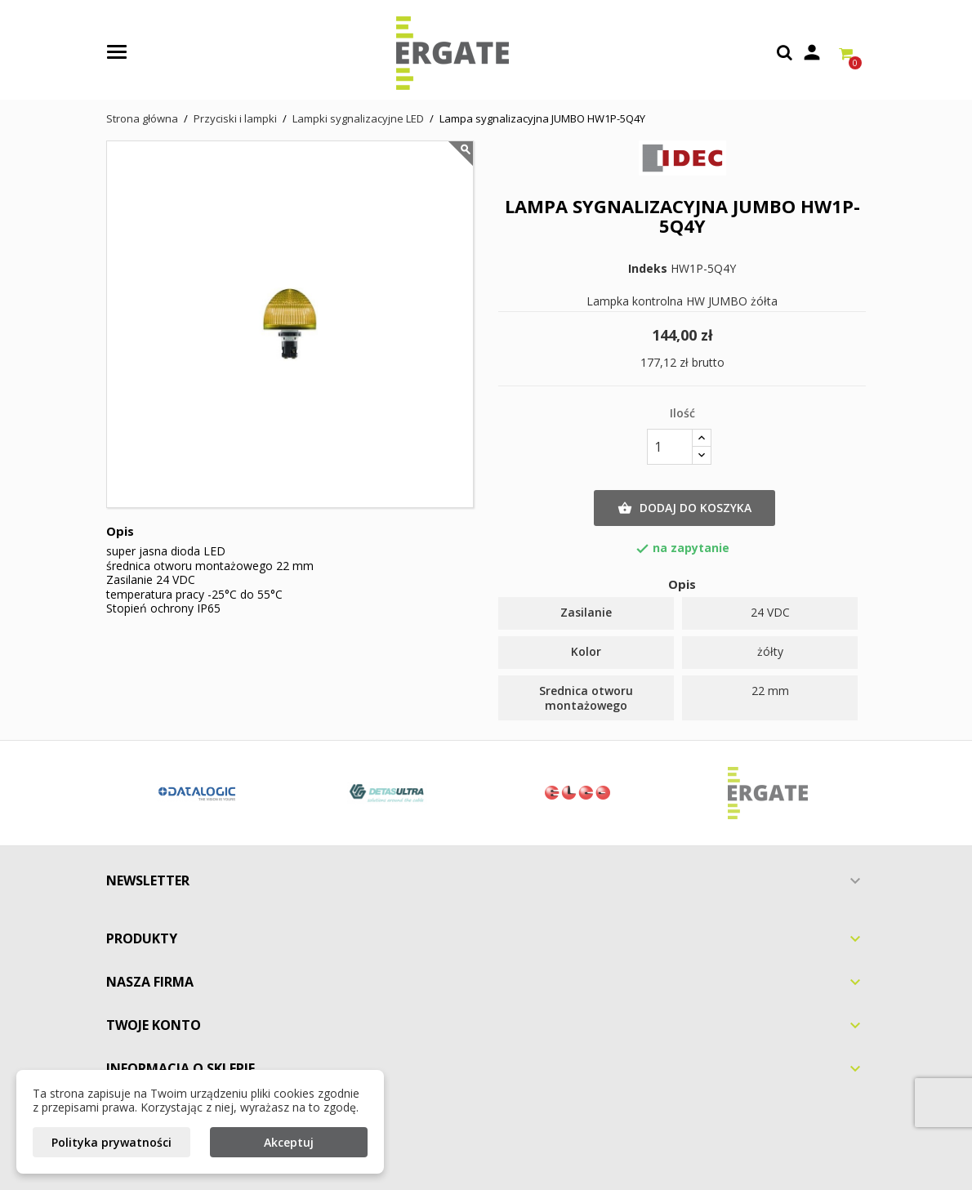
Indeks (647, 268)
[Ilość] (670, 447)
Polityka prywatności (111, 1142)
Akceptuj (289, 1142)
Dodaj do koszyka (684, 508)
